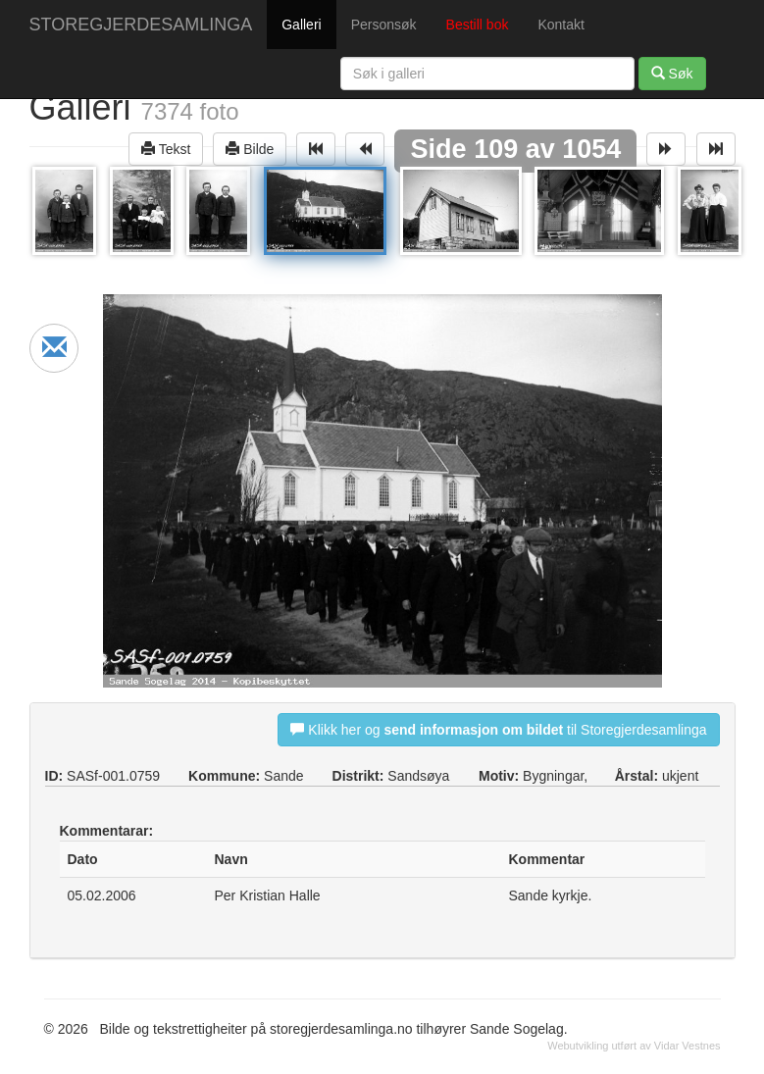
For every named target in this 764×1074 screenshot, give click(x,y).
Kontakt (560, 24)
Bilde (250, 148)
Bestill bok (477, 24)
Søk (672, 73)
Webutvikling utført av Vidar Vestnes (633, 1045)
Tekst (165, 148)
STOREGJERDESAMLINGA (141, 24)
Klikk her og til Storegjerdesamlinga (498, 729)
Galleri (301, 24)
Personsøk (384, 24)
